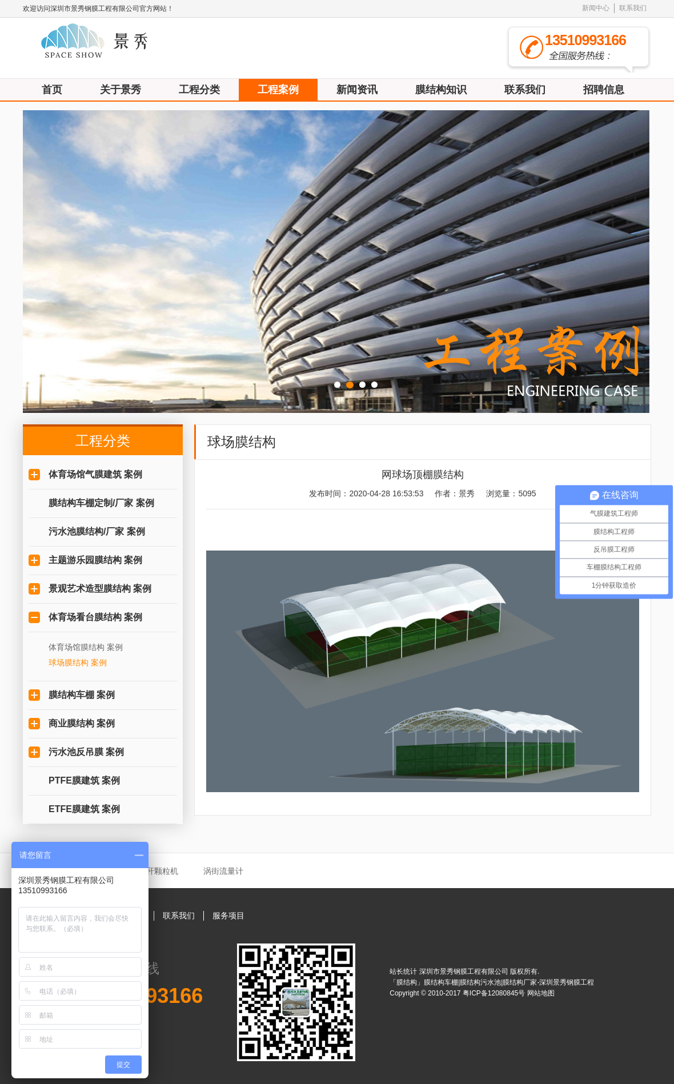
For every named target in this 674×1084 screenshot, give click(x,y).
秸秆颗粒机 (158, 871)
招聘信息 (603, 89)
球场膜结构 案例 (78, 662)
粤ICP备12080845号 (495, 993)
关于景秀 (120, 89)
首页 (52, 89)
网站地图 (541, 993)
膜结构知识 (441, 89)
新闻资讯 (357, 89)
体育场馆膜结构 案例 (86, 647)
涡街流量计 (223, 871)
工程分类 (199, 89)
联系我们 (633, 8)
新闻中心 (595, 8)
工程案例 (278, 89)
